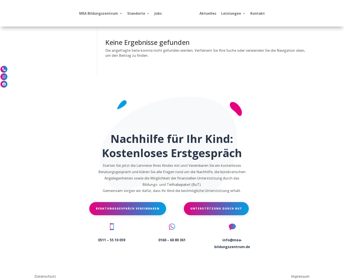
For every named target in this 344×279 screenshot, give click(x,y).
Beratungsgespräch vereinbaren (127, 208)
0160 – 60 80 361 (172, 240)
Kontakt (257, 13)
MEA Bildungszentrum (98, 13)
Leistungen (231, 13)
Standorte (136, 13)
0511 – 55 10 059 (111, 240)
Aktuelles (207, 13)
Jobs (158, 13)
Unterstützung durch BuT (216, 208)
